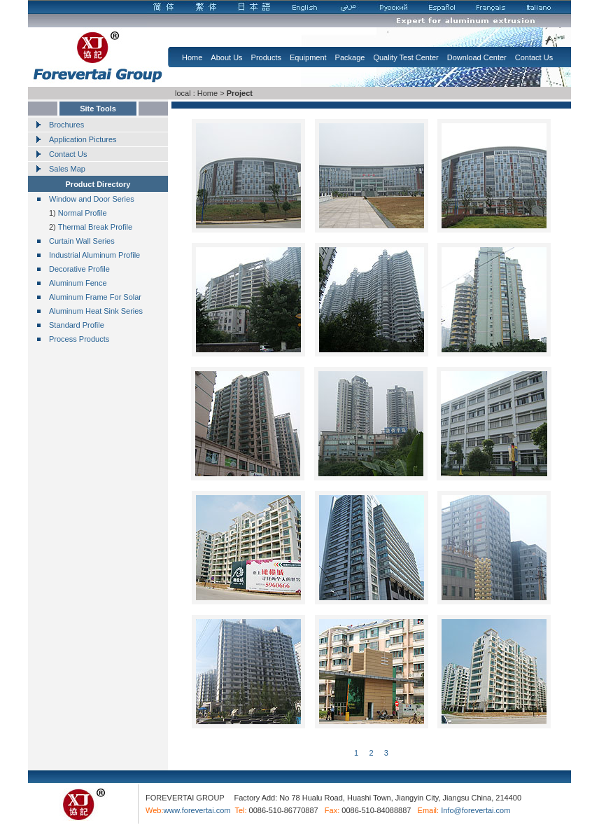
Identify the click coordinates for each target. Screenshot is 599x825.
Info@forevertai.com (475, 810)
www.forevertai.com (196, 810)
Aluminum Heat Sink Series (96, 311)
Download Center (477, 57)
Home (192, 57)
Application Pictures (83, 139)
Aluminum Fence (78, 283)
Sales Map (67, 169)
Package (350, 57)
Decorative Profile (79, 269)
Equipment (308, 57)
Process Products (79, 339)
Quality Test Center (405, 57)
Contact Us (534, 57)
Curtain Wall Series (82, 241)
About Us (226, 57)
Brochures (66, 124)
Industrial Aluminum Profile (94, 255)
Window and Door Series (91, 199)
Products (266, 57)
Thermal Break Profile (94, 227)
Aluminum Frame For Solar (95, 297)
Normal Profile (82, 213)
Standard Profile (76, 325)
